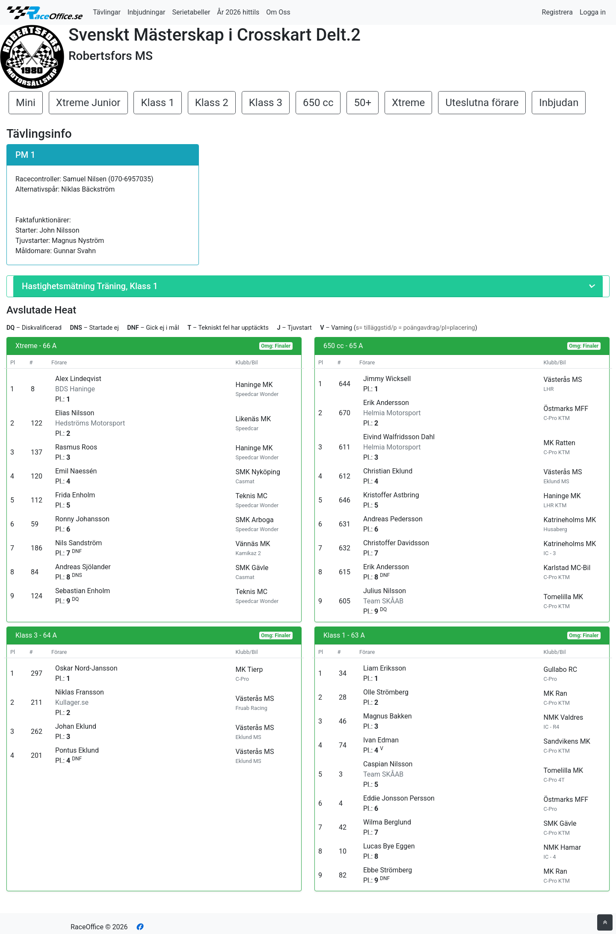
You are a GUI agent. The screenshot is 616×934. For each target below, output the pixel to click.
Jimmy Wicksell (387, 379)
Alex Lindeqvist (78, 379)
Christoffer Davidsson (396, 543)
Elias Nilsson (74, 413)
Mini (26, 103)
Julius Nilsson (384, 591)
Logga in (593, 12)
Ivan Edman (381, 740)
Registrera (557, 12)
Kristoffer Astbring (391, 495)
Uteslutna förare (481, 103)
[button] (308, 286)
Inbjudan (558, 103)
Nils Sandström (78, 543)
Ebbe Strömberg (387, 870)
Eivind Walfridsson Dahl (399, 437)
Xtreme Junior (88, 103)
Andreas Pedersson (393, 519)
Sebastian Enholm (82, 591)
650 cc (318, 103)
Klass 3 (265, 103)
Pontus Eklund (77, 750)
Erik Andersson (386, 403)
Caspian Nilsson (387, 764)
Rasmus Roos (76, 447)
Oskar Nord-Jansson (86, 668)
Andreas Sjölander (83, 567)
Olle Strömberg (386, 692)
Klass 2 (211, 103)
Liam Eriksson (384, 668)
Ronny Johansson (82, 519)
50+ (362, 103)
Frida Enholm (75, 495)
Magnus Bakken (387, 716)
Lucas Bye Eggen (389, 846)
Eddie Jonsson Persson (399, 798)
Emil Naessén (76, 471)
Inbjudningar (146, 12)
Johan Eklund (75, 726)
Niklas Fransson (79, 692)
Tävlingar (107, 12)
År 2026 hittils (238, 12)
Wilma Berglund (387, 822)
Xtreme (408, 103)
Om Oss (278, 12)
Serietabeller (191, 12)
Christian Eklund (387, 471)
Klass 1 (157, 103)
